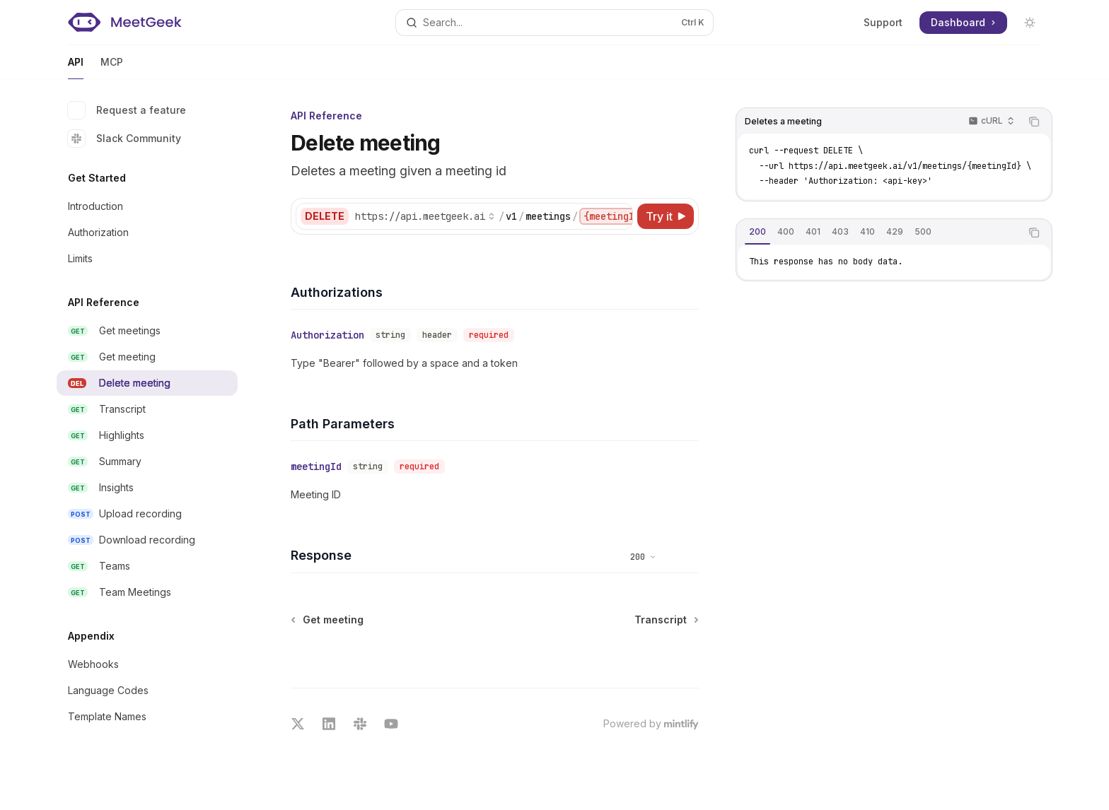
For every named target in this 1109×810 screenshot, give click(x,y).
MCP (111, 67)
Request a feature (127, 110)
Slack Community (124, 138)
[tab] (757, 231)
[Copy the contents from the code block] (1034, 121)
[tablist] (878, 233)
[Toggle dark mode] (1029, 22)
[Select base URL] (425, 216)
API (75, 67)
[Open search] (554, 22)
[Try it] (665, 216)
